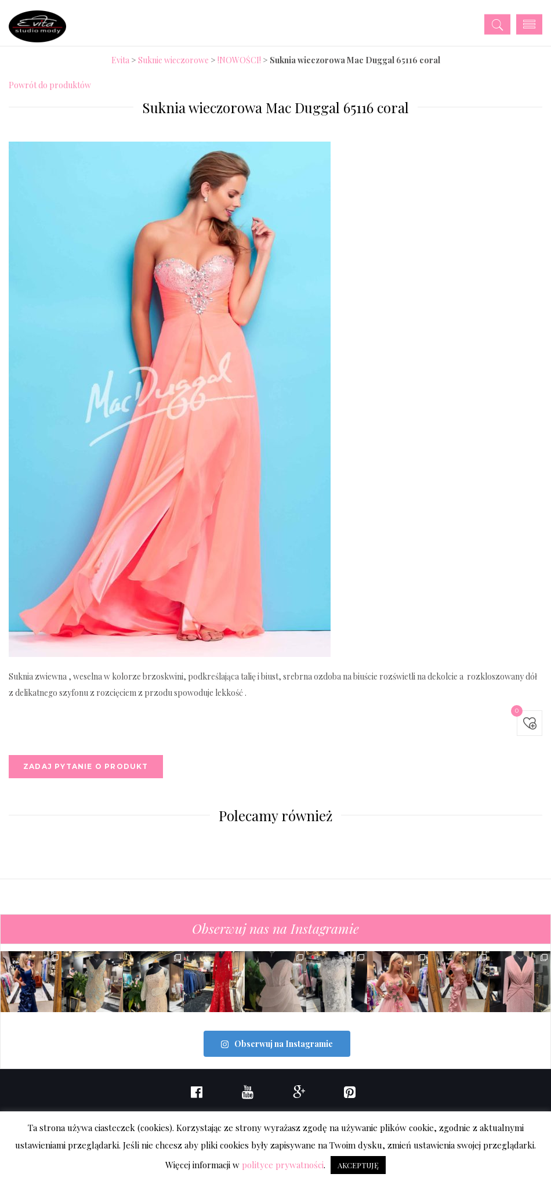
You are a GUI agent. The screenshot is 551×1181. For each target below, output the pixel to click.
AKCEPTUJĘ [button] (358, 1165)
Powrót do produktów (50, 85)
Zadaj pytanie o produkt (85, 766)
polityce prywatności (283, 1165)
